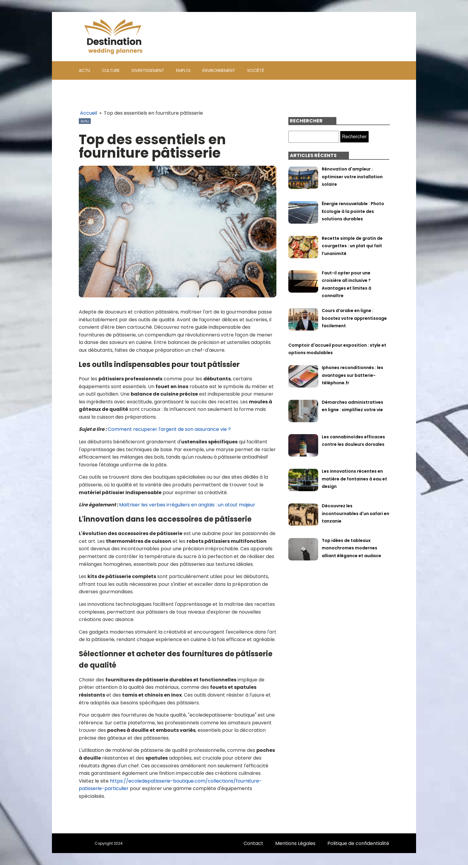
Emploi (183, 70)
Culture (111, 70)
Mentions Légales (295, 843)
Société (255, 70)
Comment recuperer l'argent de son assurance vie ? (169, 429)
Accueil (88, 113)
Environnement (218, 70)
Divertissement (148, 70)
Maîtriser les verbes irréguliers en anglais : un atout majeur (187, 504)
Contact (253, 843)
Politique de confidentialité (358, 843)
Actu (84, 70)
